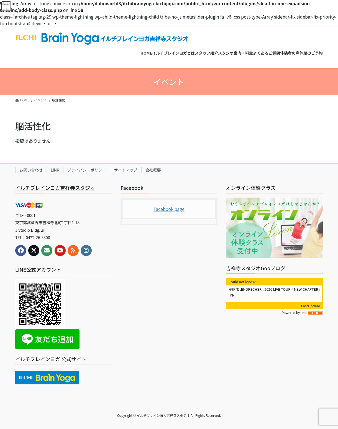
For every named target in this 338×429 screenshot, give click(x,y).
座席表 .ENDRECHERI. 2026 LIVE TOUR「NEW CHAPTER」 (275, 289)
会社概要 (153, 170)
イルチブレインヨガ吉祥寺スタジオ (55, 187)
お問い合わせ (31, 170)
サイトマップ (125, 170)
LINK (55, 170)
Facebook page (169, 209)
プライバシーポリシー (86, 170)
